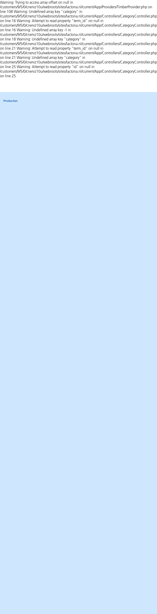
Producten (10, 101)
